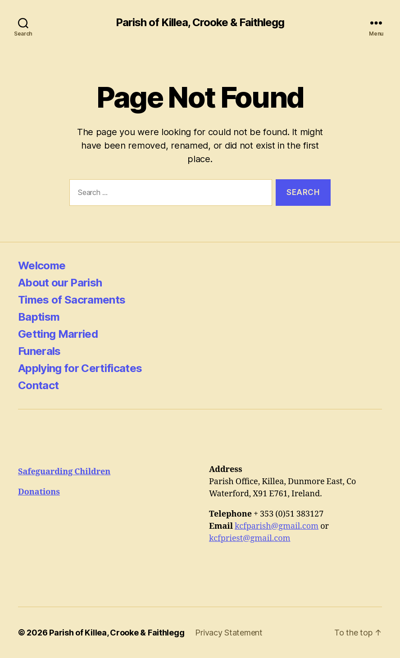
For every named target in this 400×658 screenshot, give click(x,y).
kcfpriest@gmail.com (250, 538)
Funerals (39, 351)
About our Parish (60, 282)
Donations (39, 492)
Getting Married (58, 333)
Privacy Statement (228, 632)
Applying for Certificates (80, 368)
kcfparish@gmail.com (276, 526)
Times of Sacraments (71, 299)
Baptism (38, 316)
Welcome (41, 265)
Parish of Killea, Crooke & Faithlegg (200, 22)
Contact (38, 385)
